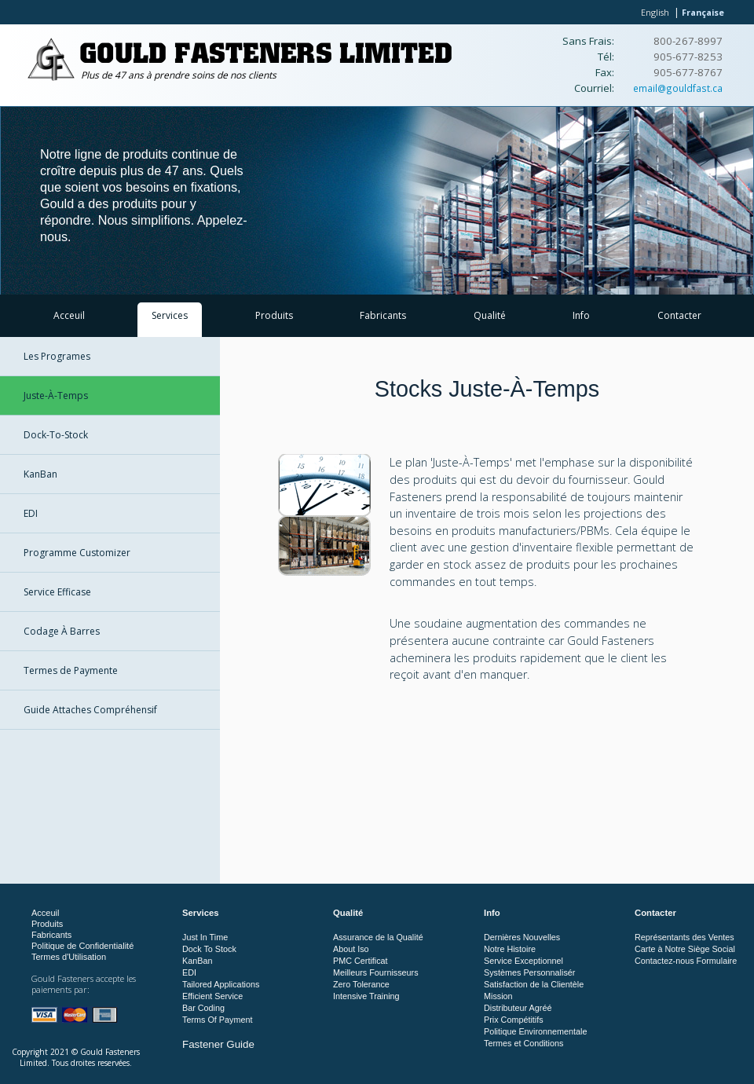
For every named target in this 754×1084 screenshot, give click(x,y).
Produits (274, 315)
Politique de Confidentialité (82, 945)
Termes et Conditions (523, 1043)
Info (581, 315)
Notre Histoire (510, 949)
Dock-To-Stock (56, 434)
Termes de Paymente (71, 670)
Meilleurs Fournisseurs (376, 972)
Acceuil (69, 315)
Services (170, 315)
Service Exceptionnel (523, 960)
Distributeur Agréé (517, 1008)
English (655, 12)
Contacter (679, 315)
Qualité (490, 315)
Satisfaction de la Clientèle (534, 984)
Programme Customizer (77, 552)
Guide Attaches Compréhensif (90, 709)
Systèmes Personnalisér (529, 972)
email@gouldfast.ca (678, 88)
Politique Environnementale (535, 1031)
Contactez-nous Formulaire (686, 960)
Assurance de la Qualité (378, 937)
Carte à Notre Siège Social (685, 949)
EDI (31, 513)
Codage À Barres (62, 631)
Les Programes (57, 356)
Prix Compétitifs (514, 1019)
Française (703, 12)
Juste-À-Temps (56, 395)
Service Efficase (57, 592)
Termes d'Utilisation (68, 956)
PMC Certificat (360, 960)
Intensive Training (366, 996)
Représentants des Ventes (684, 937)
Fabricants (383, 315)
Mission (498, 996)
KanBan (40, 474)
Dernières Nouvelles (522, 937)
